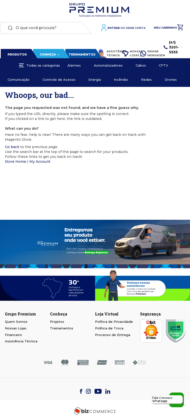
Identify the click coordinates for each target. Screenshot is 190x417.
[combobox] (46, 29)
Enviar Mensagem (149, 54)
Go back (12, 147)
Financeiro (13, 335)
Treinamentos (81, 55)
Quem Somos (16, 322)
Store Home (15, 162)
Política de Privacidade (114, 322)
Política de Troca (109, 328)
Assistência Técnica (107, 54)
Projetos (57, 322)
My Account (39, 162)
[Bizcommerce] (95, 411)
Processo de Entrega (112, 335)
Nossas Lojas (128, 54)
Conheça (47, 55)
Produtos (16, 55)
